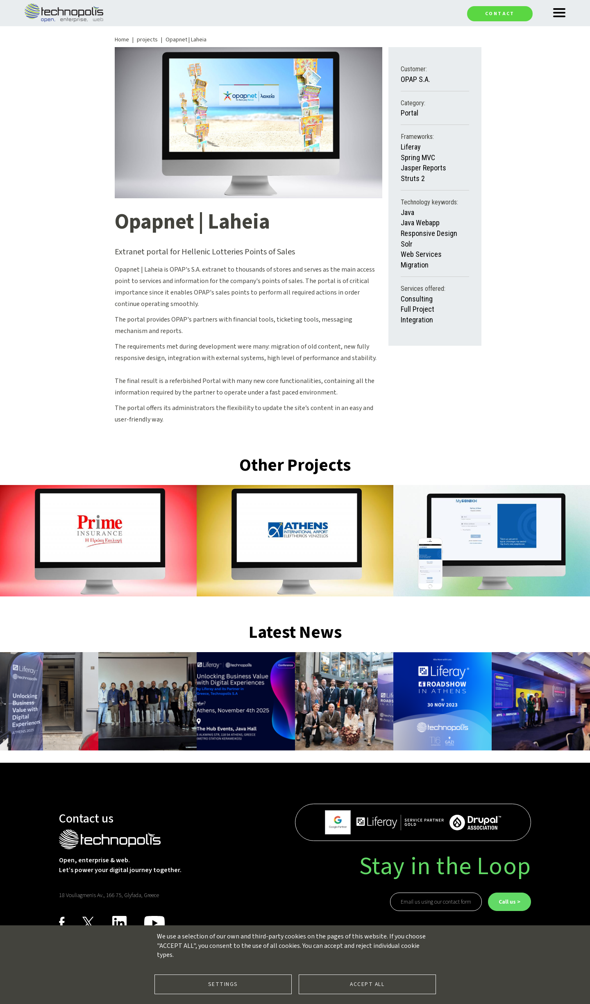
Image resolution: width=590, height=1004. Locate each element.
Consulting (417, 299)
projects (147, 40)
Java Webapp (420, 222)
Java (407, 212)
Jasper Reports (423, 167)
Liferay (411, 147)
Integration (417, 319)
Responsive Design (429, 233)
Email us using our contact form (436, 902)
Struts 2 (413, 178)
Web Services (421, 254)
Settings (223, 984)
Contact (500, 13)
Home (122, 40)
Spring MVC (418, 157)
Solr (407, 244)
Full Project (417, 309)
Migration (415, 265)
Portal (409, 113)
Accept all (367, 984)
